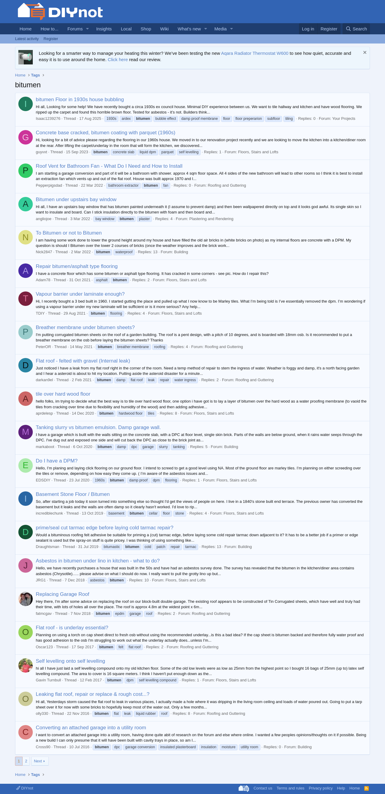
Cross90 (43, 747)
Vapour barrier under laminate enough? (80, 294)
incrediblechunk (49, 513)
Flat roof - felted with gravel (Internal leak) (83, 361)
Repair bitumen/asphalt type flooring (77, 266)
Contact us (263, 788)
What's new (189, 28)
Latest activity (27, 38)
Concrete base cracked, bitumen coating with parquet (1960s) (105, 132)
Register (51, 38)
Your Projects (343, 118)
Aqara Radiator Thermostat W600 (254, 53)
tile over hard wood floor (63, 394)
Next (38, 761)
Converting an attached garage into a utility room (91, 727)
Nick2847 (44, 252)
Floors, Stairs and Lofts (258, 152)
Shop (145, 28)
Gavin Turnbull (48, 680)
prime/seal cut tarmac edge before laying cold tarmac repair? (104, 528)
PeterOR (43, 346)
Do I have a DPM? (57, 461)
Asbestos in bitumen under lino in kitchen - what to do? (98, 561)
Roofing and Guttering (227, 185)
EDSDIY (43, 480)
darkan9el (44, 380)
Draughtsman (47, 546)
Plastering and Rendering (211, 218)
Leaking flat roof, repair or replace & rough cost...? (92, 694)
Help (341, 788)
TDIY (40, 313)
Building (181, 252)
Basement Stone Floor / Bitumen (73, 494)
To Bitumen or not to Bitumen (69, 233)
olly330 (42, 713)
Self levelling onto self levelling (70, 661)
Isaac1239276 (48, 118)
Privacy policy (321, 788)
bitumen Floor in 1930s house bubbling (80, 99)
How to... (49, 28)
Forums (75, 28)
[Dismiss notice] (364, 53)
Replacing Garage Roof (62, 594)
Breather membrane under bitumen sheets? (85, 327)
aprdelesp (44, 413)
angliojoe (43, 218)
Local (126, 28)
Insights (104, 28)
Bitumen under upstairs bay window (76, 199)
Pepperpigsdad (49, 185)
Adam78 (43, 280)
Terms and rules (290, 788)
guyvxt (41, 152)
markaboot (45, 446)
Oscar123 (44, 647)
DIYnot (24, 788)
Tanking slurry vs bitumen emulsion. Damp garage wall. (98, 427)
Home (26, 28)
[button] (87, 28)
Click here (118, 59)
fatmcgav (44, 613)
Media (220, 28)
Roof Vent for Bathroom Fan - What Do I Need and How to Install (109, 166)
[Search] (356, 28)
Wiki (164, 28)
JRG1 (41, 580)
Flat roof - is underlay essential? (72, 628)
